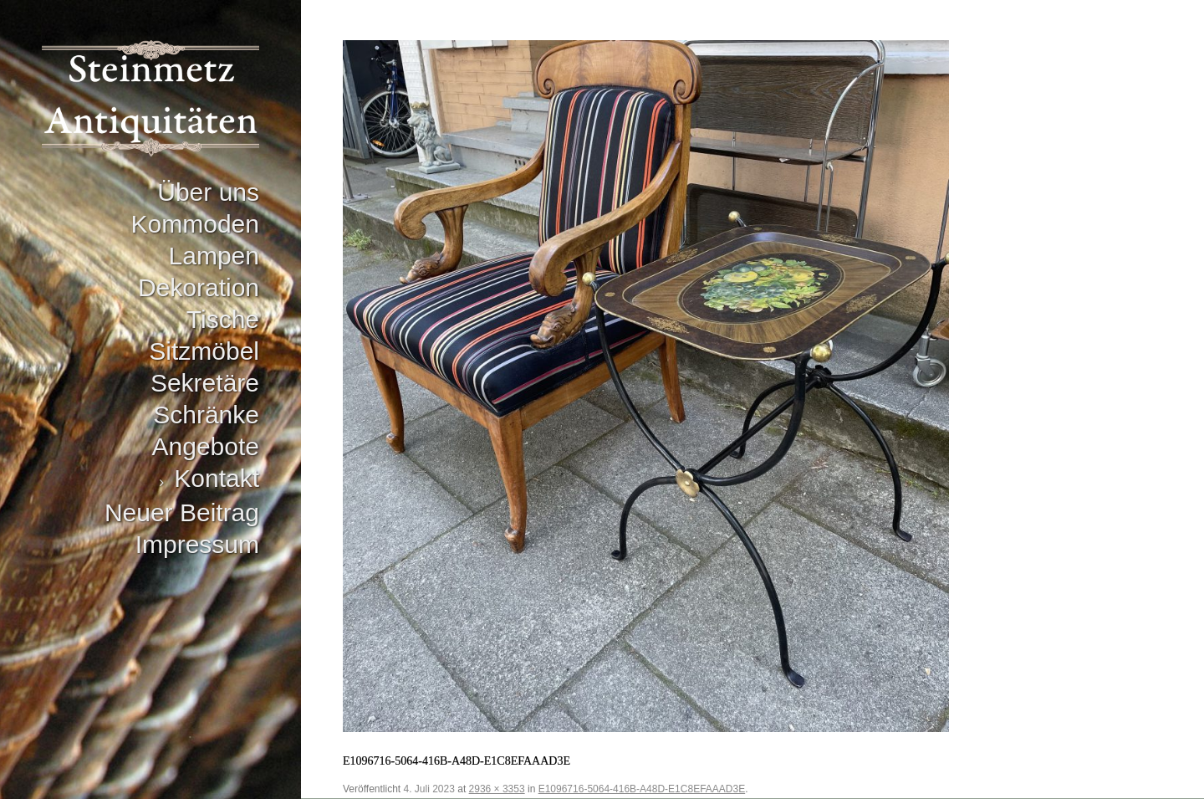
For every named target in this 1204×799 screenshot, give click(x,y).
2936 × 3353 (497, 789)
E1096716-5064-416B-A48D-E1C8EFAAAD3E (642, 789)
